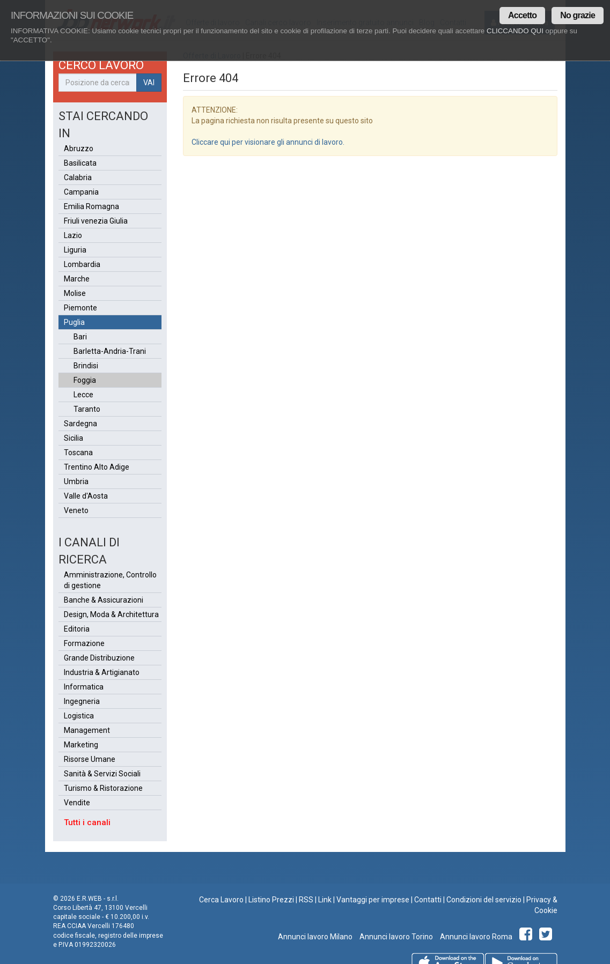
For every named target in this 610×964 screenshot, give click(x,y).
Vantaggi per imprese (372, 899)
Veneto (76, 510)
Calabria (78, 177)
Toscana (78, 452)
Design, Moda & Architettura (111, 614)
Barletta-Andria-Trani (110, 351)
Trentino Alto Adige (96, 467)
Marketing (81, 744)
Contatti (428, 899)
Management (87, 730)
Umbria (76, 481)
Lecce (83, 394)
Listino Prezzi (271, 899)
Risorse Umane (89, 759)
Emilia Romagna (91, 206)
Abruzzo (78, 148)
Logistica (79, 715)
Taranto (87, 409)
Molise (75, 293)
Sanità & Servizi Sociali (102, 773)
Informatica (84, 687)
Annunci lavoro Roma (475, 936)
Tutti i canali (87, 822)
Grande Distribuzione (99, 658)
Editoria (77, 629)
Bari (80, 336)
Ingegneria (82, 701)
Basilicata (80, 163)
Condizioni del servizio (483, 899)
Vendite (77, 802)
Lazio (73, 235)
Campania (81, 192)
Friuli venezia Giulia (96, 221)
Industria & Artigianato (101, 672)
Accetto (522, 15)
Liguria (75, 250)
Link (325, 899)
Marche (77, 279)
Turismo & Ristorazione (103, 788)
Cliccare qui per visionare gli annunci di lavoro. (268, 142)
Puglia (74, 322)
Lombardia (82, 264)
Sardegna (80, 423)
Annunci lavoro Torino (395, 936)
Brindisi (86, 365)
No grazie (577, 15)
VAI (149, 82)
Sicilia (73, 438)
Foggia (85, 380)
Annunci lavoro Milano (315, 936)
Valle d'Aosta (86, 496)
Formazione (84, 643)
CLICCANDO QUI (515, 31)
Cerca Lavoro (221, 899)
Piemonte (80, 307)
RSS (306, 899)
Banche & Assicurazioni (103, 600)
